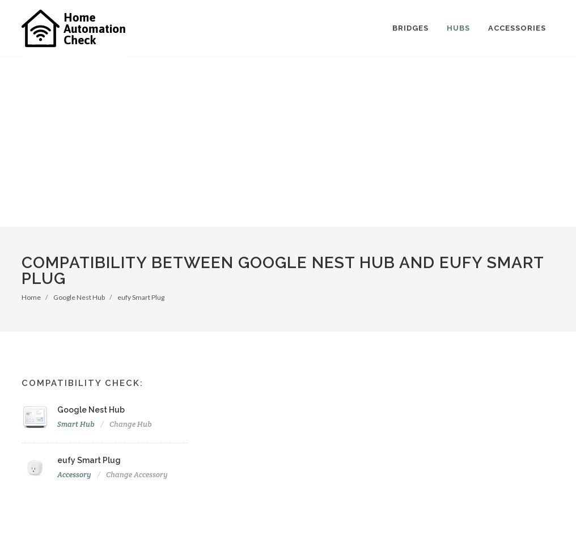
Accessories (517, 28)
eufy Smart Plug (140, 297)
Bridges (410, 28)
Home (31, 297)
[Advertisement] (288, 141)
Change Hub (130, 424)
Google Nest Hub (79, 297)
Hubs (458, 28)
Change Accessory (137, 474)
